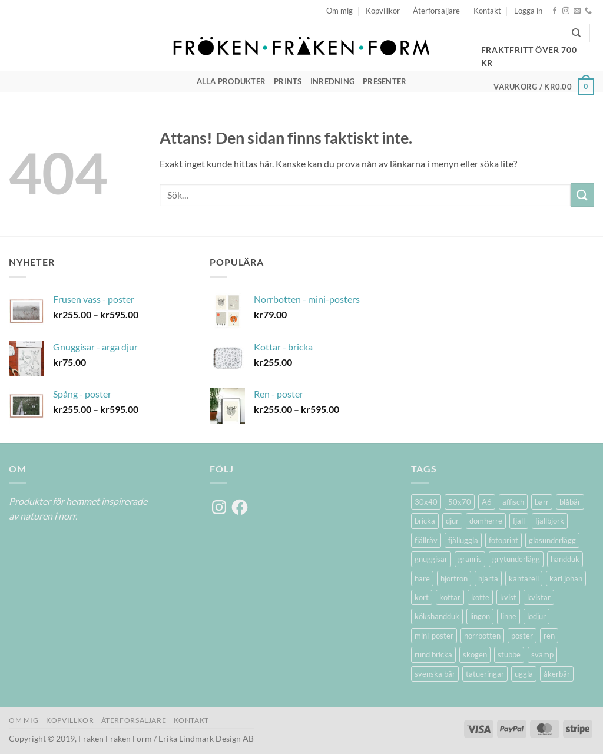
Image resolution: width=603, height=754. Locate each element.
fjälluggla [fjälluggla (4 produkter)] (463, 540)
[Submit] (582, 194)
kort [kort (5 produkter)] (422, 597)
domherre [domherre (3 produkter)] (485, 520)
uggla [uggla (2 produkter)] (524, 674)
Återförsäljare (436, 10)
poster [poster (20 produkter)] (522, 635)
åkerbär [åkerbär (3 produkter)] (557, 674)
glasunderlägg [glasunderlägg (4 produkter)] (552, 540)
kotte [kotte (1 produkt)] (480, 597)
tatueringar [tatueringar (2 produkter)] (485, 674)
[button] (528, 10)
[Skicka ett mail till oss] (577, 11)
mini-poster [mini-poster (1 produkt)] (434, 635)
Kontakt (487, 10)
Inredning (332, 81)
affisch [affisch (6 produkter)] (513, 502)
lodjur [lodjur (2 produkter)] (536, 616)
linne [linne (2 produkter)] (508, 616)
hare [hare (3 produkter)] (422, 578)
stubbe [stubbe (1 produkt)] (509, 654)
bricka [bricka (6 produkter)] (425, 520)
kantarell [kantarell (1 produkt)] (524, 578)
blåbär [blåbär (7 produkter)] (570, 502)
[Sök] (576, 33)
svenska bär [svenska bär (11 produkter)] (435, 674)
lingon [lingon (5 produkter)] (480, 616)
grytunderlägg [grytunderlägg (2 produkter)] (516, 559)
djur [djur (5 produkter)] (452, 520)
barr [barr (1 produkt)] (542, 502)
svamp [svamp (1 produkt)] (542, 654)
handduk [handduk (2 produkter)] (565, 559)
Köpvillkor (383, 10)
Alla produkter (231, 81)
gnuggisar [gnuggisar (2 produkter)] (431, 559)
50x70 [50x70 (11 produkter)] (459, 502)
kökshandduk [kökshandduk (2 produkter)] (437, 616)
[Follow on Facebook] (554, 11)
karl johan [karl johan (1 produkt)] (565, 578)
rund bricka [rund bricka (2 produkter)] (433, 654)
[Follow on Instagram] (565, 11)
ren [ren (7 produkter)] (549, 635)
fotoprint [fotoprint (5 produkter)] (503, 540)
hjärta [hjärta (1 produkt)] (488, 578)
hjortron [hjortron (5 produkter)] (454, 578)
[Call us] (588, 11)
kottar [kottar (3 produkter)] (449, 597)
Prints (288, 81)
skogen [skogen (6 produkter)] (475, 654)
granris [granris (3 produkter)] (470, 559)
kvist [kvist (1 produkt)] (508, 597)
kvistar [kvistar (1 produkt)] (539, 597)
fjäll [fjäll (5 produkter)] (519, 520)
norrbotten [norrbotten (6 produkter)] (482, 635)
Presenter (384, 81)
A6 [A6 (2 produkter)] (487, 502)
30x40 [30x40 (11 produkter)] (426, 502)
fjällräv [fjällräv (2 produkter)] (426, 540)
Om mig (339, 10)
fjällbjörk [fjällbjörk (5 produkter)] (549, 520)
